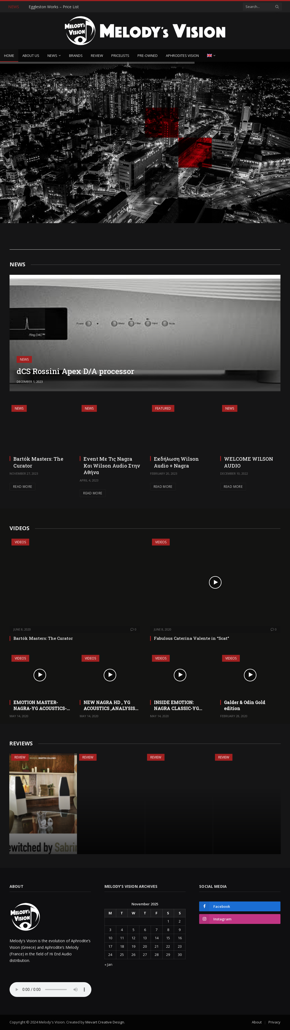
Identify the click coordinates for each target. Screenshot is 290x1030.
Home (9, 55)
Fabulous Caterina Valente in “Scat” (191, 638)
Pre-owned (147, 55)
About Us (30, 55)
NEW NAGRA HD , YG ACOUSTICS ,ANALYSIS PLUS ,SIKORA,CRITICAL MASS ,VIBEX (110, 705)
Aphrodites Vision (182, 55)
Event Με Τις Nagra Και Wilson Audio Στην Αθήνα (111, 465)
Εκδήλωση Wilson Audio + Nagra (176, 462)
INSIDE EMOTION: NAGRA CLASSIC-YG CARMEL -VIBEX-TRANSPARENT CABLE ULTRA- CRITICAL (179, 705)
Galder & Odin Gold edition (244, 705)
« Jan (108, 964)
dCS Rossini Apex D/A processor (75, 371)
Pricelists (120, 55)
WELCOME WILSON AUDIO (248, 462)
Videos (20, 542)
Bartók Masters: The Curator (38, 462)
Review (97, 55)
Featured (163, 408)
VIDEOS (19, 528)
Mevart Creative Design (104, 1022)
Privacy (274, 1022)
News (52, 55)
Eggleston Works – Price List (54, 6)
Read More (22, 486)
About (257, 1022)
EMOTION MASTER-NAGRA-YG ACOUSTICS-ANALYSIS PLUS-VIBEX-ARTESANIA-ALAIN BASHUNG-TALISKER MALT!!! (40, 705)
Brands (76, 55)
